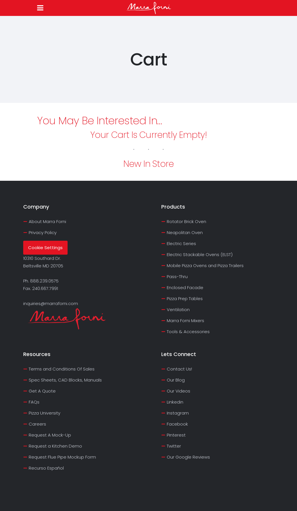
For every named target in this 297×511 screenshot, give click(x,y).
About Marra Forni (47, 221)
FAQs (34, 402)
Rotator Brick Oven (186, 221)
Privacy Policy (43, 232)
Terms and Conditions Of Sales (62, 369)
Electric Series (181, 243)
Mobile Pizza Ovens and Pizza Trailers (205, 265)
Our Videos (178, 391)
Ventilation (178, 309)
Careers (37, 424)
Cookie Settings (45, 247)
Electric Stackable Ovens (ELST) (200, 254)
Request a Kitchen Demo (55, 446)
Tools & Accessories (188, 332)
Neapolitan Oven (185, 232)
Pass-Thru (177, 276)
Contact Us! (179, 369)
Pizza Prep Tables (185, 298)
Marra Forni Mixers (185, 320)
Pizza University (44, 413)
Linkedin (175, 402)
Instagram (178, 413)
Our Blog (176, 380)
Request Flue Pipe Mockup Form (62, 457)
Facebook (177, 424)
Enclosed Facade (185, 287)
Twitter (174, 446)
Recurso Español (46, 468)
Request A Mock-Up (50, 435)
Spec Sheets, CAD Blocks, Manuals (65, 380)
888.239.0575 (44, 281)
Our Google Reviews (188, 457)
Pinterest (176, 435)
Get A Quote (42, 391)
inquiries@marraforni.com (50, 303)
